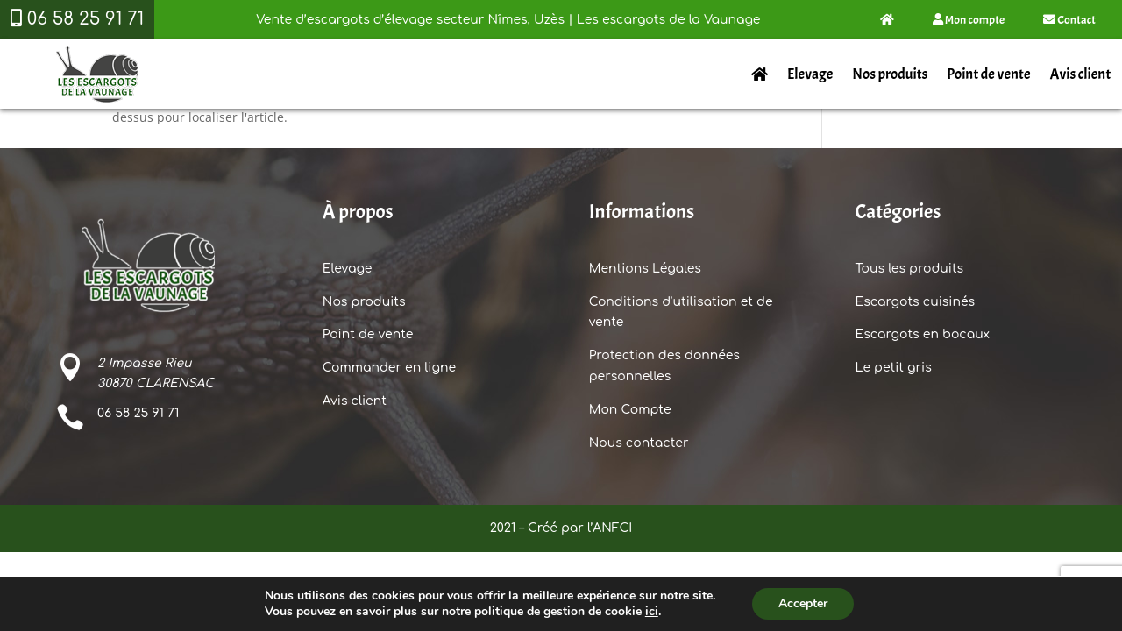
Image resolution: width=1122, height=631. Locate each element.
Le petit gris (893, 367)
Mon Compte (630, 409)
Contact (1069, 19)
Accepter (802, 603)
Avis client (1080, 74)
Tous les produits (909, 268)
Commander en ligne (389, 367)
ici (651, 612)
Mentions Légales (645, 268)
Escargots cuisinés (915, 301)
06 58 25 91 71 (138, 413)
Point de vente (988, 74)
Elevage (810, 74)
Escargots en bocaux (922, 334)
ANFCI (612, 528)
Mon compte (969, 19)
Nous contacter (639, 443)
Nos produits (889, 74)
